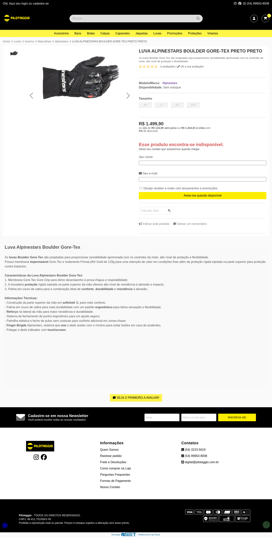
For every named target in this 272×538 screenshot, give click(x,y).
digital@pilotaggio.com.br (200, 462)
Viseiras (212, 33)
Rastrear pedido (111, 455)
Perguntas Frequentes (115, 474)
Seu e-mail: (148, 173)
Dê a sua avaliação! (190, 66)
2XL (193, 105)
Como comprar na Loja (115, 468)
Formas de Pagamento (115, 480)
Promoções (174, 33)
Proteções (195, 33)
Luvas (157, 33)
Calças (105, 33)
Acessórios (61, 33)
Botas (91, 33)
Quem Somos (109, 449)
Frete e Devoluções (113, 462)
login (25, 3)
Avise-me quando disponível (203, 195)
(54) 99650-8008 (256, 3)
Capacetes (122, 33)
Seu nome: (146, 157)
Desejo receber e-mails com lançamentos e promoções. (180, 188)
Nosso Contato (110, 487)
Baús (77, 33)
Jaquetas (141, 33)
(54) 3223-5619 (193, 449)
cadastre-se (41, 3)
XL (177, 105)
